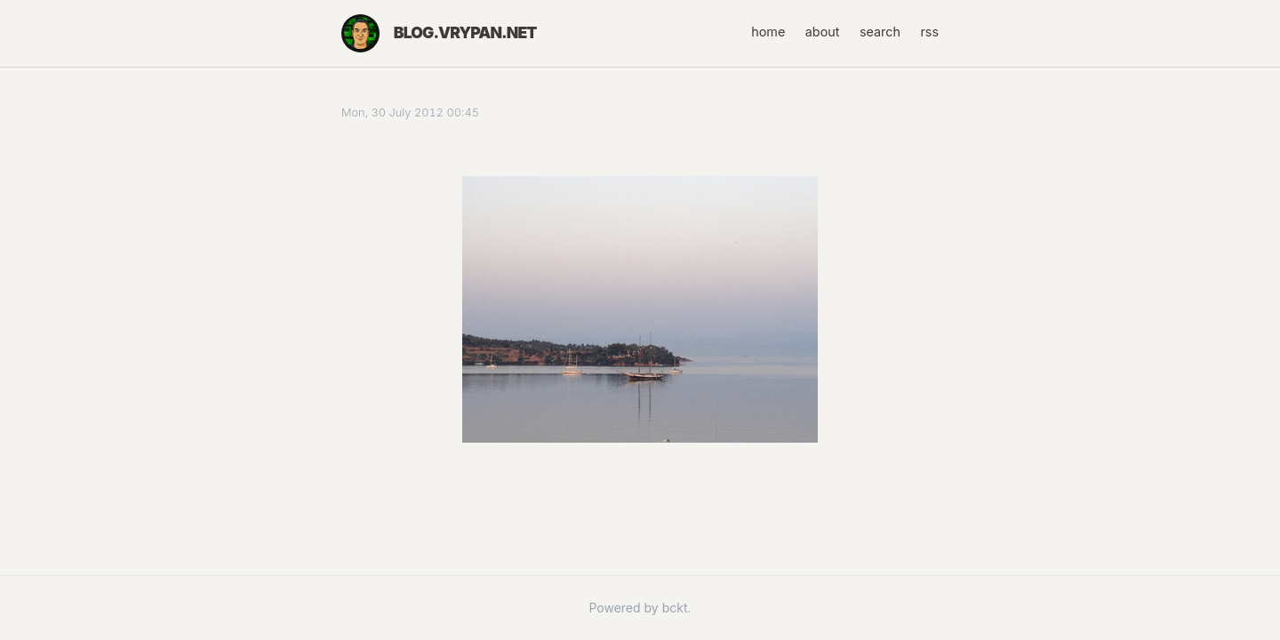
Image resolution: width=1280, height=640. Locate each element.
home (768, 31)
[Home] (360, 33)
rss (929, 31)
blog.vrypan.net (465, 32)
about (822, 31)
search (880, 31)
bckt (675, 607)
